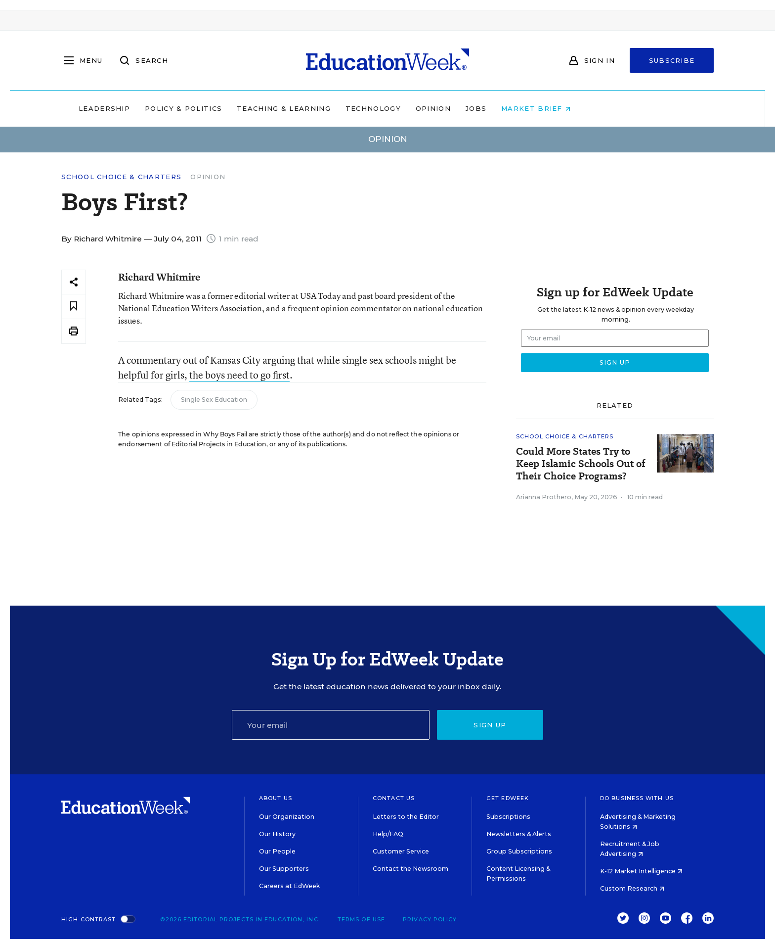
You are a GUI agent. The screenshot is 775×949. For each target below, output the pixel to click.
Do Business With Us (637, 798)
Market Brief (599, 108)
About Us (275, 798)
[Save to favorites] (74, 306)
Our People (277, 851)
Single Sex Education (214, 399)
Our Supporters (284, 868)
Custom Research (632, 888)
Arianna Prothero (543, 497)
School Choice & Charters (121, 177)
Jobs (538, 108)
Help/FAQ (388, 834)
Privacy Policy (430, 919)
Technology (436, 108)
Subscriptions (508, 816)
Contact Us (394, 798)
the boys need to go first (239, 374)
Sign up (490, 725)
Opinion (496, 108)
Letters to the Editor (406, 816)
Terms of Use (361, 919)
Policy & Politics (246, 108)
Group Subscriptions (519, 851)
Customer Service (401, 851)
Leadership (167, 108)
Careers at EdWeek (289, 886)
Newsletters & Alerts (518, 834)
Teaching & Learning (347, 108)
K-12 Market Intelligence (641, 871)
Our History (277, 834)
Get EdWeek (507, 798)
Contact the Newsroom (410, 868)
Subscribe (672, 60)
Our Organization (286, 816)
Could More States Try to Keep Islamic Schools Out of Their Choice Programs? (581, 463)
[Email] (331, 725)
